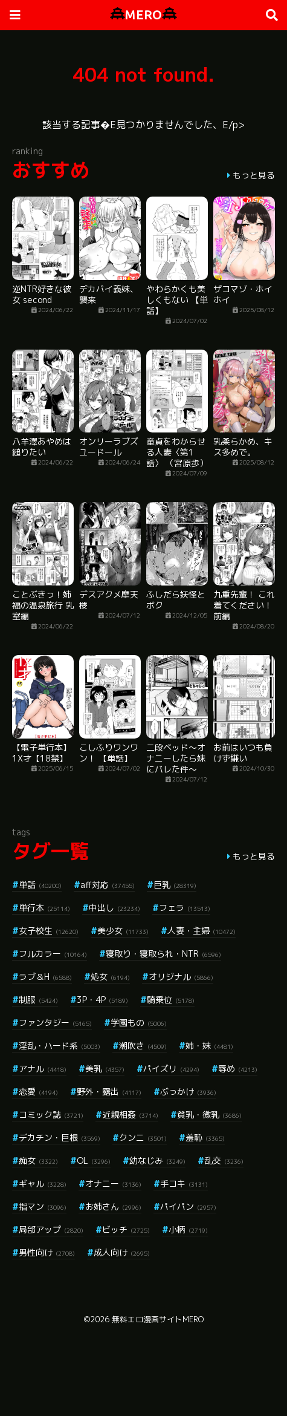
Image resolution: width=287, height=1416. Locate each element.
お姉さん (113, 1206)
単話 (40, 884)
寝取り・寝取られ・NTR (163, 953)
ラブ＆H (45, 976)
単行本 (44, 907)
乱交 (223, 1160)
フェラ (184, 907)
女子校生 (49, 930)
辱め (237, 1068)
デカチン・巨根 (59, 1137)
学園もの (139, 1022)
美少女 (123, 930)
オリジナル (181, 976)
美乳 (104, 1068)
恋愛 (38, 1091)
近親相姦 (130, 1114)
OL (94, 1160)
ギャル (42, 1183)
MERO (143, 15)
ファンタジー (55, 1022)
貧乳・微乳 (209, 1114)
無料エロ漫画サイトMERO (158, 1319)
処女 (110, 976)
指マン (42, 1206)
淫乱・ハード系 (59, 1045)
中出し (114, 907)
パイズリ (171, 1068)
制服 (38, 999)
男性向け (47, 1252)
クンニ (143, 1137)
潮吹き (143, 1045)
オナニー (113, 1183)
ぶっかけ (188, 1091)
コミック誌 (51, 1114)
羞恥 (205, 1137)
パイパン (188, 1206)
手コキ (184, 1183)
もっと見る (254, 175)
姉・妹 (209, 1045)
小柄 (188, 1229)
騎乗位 (171, 999)
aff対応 (107, 884)
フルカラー (53, 953)
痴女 (38, 1160)
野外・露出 (109, 1091)
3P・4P (102, 999)
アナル (42, 1068)
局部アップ (51, 1229)
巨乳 (174, 884)
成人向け (122, 1252)
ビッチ (126, 1229)
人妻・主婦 (201, 930)
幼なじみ (157, 1160)
